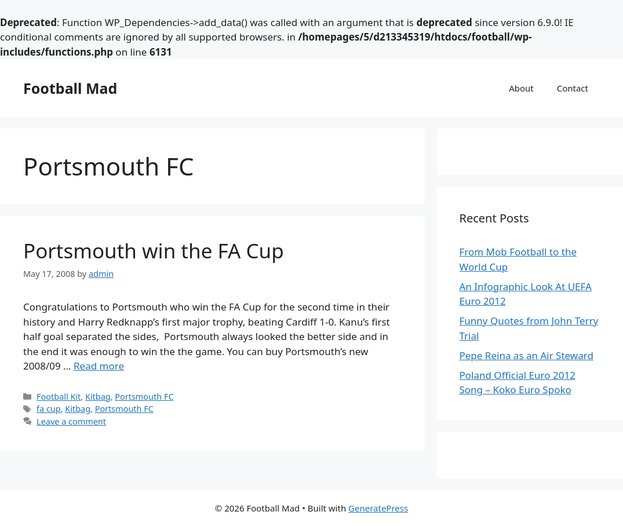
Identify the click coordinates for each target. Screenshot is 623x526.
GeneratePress (378, 508)
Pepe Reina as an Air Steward (526, 355)
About (521, 88)
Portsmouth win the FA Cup (153, 250)
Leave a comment (71, 421)
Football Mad (70, 88)
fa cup (49, 408)
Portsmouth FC (144, 396)
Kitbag (98, 396)
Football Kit (59, 396)
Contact (572, 88)
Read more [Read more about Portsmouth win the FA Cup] (99, 365)
